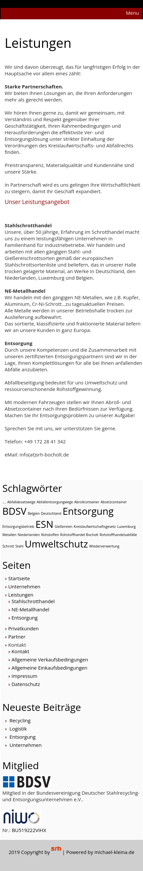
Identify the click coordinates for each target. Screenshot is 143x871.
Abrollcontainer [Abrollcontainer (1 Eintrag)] (86, 502)
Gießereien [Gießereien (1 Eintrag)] (63, 526)
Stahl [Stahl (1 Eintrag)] (19, 546)
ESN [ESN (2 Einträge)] (44, 524)
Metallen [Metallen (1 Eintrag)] (9, 534)
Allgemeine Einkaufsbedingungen (49, 667)
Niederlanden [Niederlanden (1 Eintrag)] (29, 534)
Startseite (19, 578)
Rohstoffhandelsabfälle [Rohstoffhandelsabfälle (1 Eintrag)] (118, 534)
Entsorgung (24, 617)
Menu (132, 12)
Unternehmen (24, 586)
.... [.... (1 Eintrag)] (4, 502)
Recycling (19, 720)
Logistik (18, 728)
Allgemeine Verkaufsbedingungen (49, 659)
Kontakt (17, 644)
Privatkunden (23, 628)
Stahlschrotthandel (33, 601)
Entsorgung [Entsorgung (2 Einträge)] (88, 511)
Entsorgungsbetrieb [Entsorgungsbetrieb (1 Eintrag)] (18, 526)
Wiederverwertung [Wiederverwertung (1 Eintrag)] (104, 546)
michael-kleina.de (114, 852)
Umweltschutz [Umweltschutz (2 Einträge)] (56, 543)
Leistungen (20, 594)
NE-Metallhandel (30, 609)
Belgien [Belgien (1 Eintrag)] (34, 513)
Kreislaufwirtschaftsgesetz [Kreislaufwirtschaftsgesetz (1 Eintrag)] (95, 526)
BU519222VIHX (29, 830)
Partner (16, 636)
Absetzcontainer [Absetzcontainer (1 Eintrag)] (114, 502)
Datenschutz (25, 684)
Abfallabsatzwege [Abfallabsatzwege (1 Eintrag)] (21, 502)
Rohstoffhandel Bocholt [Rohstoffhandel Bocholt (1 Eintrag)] (79, 534)
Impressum (24, 676)
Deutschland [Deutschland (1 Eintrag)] (51, 513)
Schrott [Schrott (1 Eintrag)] (8, 546)
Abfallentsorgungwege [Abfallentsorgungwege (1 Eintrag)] (55, 502)
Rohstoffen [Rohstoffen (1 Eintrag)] (50, 534)
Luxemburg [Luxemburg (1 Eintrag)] (126, 526)
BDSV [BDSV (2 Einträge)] (14, 511)
